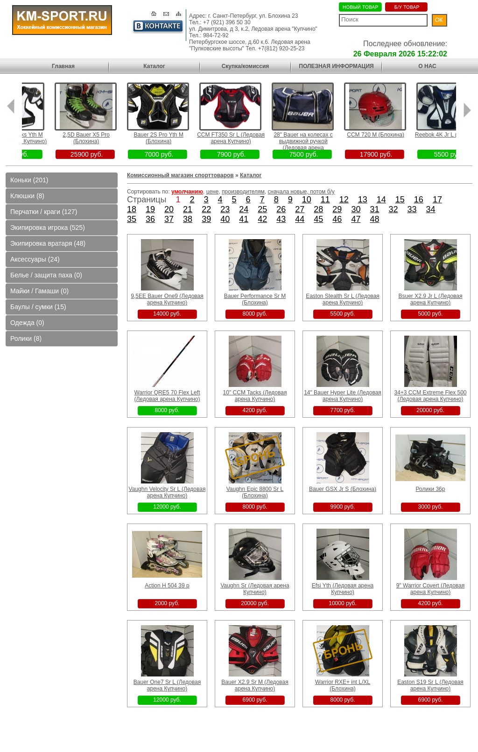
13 (362, 199)
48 (374, 219)
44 (299, 219)
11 (325, 199)
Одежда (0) (27, 322)
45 (318, 219)
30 (355, 209)
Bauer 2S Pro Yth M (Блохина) (172, 138)
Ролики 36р (430, 489)
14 (381, 199)
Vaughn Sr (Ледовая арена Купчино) (254, 588)
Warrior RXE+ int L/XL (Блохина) (342, 685)
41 (243, 219)
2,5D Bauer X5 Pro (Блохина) (100, 138)
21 (187, 209)
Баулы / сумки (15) (38, 306)
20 (169, 209)
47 (355, 219)
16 (418, 199)
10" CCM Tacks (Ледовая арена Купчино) (255, 395)
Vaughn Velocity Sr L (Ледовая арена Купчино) (167, 492)
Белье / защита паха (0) (46, 275)
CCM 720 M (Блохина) (389, 134)
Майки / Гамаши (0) (39, 291)
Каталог (154, 66)
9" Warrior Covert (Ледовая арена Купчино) (430, 588)
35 (131, 219)
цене (212, 191)
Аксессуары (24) (35, 259)
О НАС (427, 66)
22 (206, 209)
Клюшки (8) (27, 196)
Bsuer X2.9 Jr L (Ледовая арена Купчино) (431, 299)
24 (243, 209)
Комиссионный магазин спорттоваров (180, 175)
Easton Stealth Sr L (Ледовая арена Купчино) (343, 299)
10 (306, 199)
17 (437, 199)
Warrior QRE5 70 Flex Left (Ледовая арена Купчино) (167, 395)
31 (374, 209)
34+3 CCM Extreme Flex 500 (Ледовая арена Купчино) (430, 395)
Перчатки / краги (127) (43, 211)
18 (131, 209)
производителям (243, 191)
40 (225, 219)
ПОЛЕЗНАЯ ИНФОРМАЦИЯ (336, 66)
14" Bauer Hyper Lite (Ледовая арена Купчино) (342, 395)
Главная (63, 66)
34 (431, 209)
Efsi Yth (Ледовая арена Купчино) (343, 588)
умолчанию (187, 191)
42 (262, 219)
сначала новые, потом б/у (301, 191)
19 (150, 209)
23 (225, 209)
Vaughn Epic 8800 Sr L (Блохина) (255, 492)
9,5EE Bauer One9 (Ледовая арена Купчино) (167, 299)
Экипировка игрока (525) (47, 227)
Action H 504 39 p (167, 585)
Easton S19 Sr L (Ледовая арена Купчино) (430, 685)
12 (344, 199)
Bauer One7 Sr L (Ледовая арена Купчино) (167, 685)
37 (169, 219)
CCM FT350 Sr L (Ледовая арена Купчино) (245, 138)
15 (400, 199)
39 (206, 219)
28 (318, 209)
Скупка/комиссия (245, 66)
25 (262, 209)
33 (411, 209)
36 (150, 219)
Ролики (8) (26, 338)
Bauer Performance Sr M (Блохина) (255, 299)
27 (299, 209)
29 (337, 209)
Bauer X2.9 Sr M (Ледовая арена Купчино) (254, 685)
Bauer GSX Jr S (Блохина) (342, 489)
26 (281, 209)
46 (337, 219)
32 (393, 209)
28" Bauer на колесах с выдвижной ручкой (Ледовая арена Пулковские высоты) (317, 144)
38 (187, 219)
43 (281, 219)
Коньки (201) (29, 180)
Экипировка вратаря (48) (47, 243)
